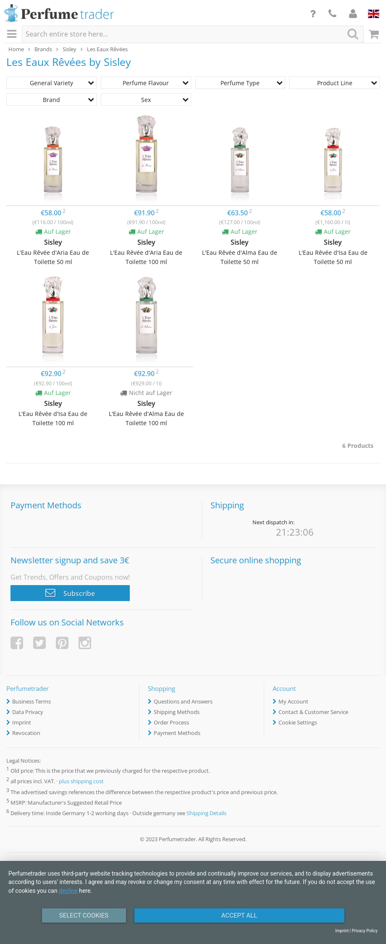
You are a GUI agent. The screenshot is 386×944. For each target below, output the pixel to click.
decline (68, 890)
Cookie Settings (297, 722)
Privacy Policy (365, 930)
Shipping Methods (177, 712)
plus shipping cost (81, 781)
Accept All (239, 915)
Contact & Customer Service (313, 712)
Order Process (171, 722)
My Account (293, 701)
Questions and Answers (183, 701)
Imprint (21, 722)
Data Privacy (27, 712)
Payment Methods (177, 733)
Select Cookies (83, 915)
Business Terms (31, 701)
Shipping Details (206, 813)
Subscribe (70, 592)
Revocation (26, 733)
